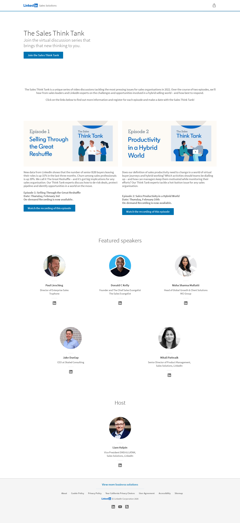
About (64, 493)
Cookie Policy (77, 493)
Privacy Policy (94, 493)
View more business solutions (120, 484)
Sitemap (179, 493)
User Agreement (147, 493)
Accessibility (165, 493)
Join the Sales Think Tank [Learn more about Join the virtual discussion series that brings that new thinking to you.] (43, 55)
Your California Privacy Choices (120, 493)
